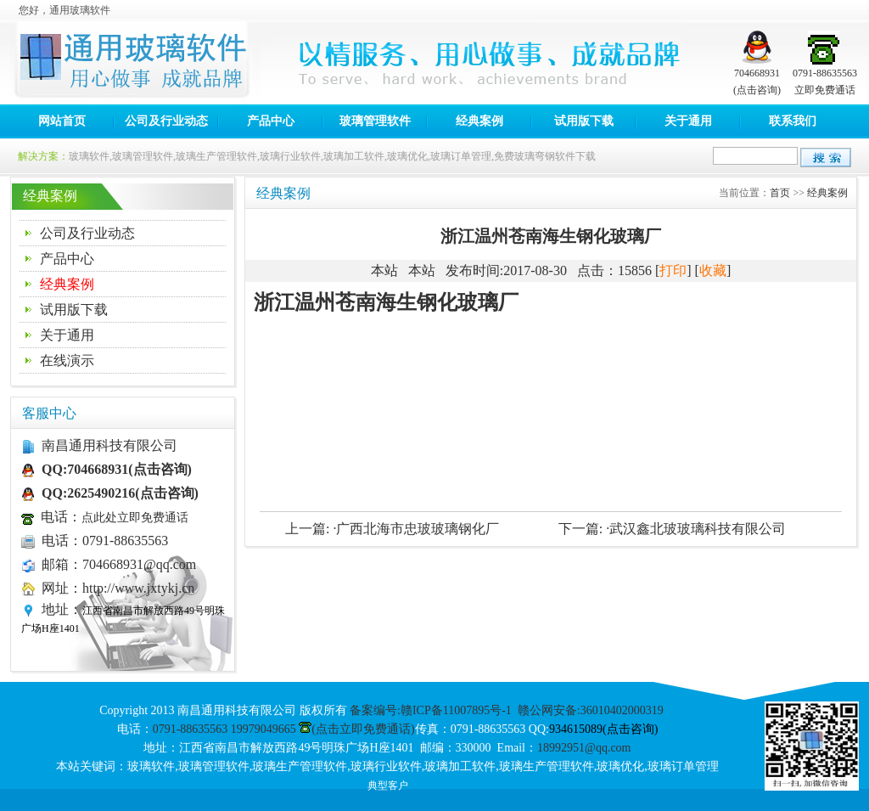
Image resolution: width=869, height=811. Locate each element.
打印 (673, 270)
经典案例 (479, 121)
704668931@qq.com (139, 564)
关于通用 (688, 121)
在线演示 (67, 360)
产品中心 (270, 121)
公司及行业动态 (166, 121)
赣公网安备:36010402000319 (591, 710)
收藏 (712, 270)
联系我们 (792, 121)
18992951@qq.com (584, 747)
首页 (780, 193)
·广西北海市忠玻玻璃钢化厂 (416, 528)
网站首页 (62, 121)
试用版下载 (584, 121)
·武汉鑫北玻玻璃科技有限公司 (696, 528)
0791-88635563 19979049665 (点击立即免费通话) (284, 729)
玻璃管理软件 (375, 121)
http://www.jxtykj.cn (138, 588)
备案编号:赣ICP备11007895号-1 (431, 710)
